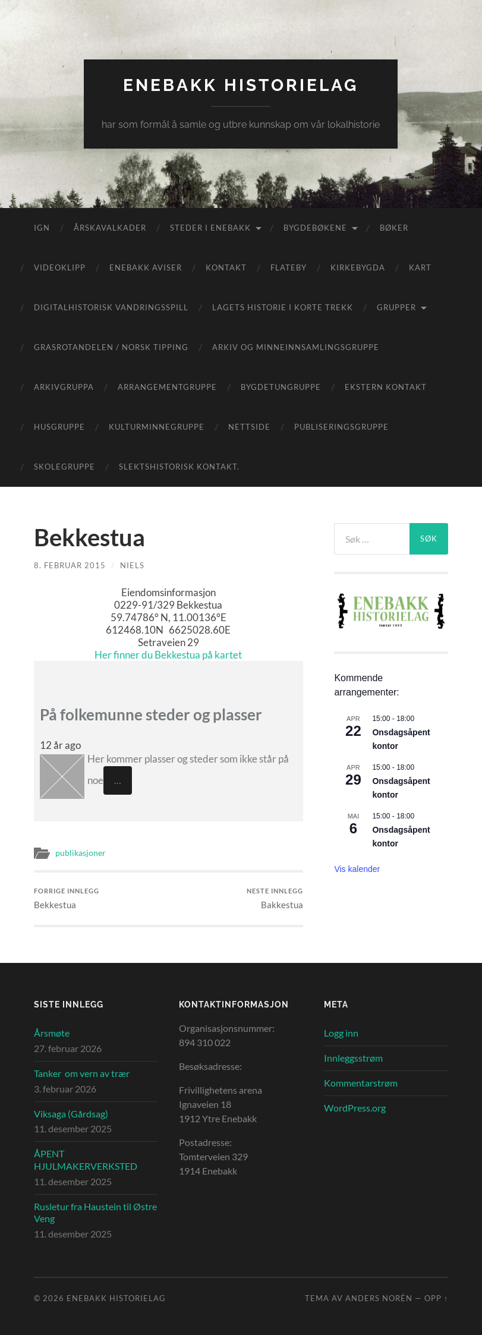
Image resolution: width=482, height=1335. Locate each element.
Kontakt (226, 267)
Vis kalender (357, 869)
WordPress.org (355, 1107)
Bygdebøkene (315, 227)
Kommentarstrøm (361, 1082)
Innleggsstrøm (353, 1057)
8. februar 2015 (70, 565)
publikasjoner (80, 853)
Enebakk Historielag (240, 85)
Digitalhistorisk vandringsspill (111, 307)
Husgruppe (59, 427)
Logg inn (341, 1032)
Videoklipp (60, 267)
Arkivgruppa (64, 387)
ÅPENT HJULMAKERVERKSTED (85, 1160)
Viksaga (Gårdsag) (71, 1113)
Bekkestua (66, 898)
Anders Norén (378, 1298)
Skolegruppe (64, 466)
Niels (132, 565)
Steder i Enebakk (210, 227)
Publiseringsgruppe (341, 427)
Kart (420, 267)
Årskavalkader (110, 227)
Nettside (249, 427)
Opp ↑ (436, 1298)
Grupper (396, 307)
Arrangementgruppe (167, 387)
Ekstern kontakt (386, 387)
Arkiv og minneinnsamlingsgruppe (295, 347)
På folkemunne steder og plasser (151, 714)
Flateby (288, 267)
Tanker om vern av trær (82, 1073)
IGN (42, 227)
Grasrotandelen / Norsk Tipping (111, 347)
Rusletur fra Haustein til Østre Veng (95, 1212)
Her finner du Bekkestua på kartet (168, 654)
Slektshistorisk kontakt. (179, 466)
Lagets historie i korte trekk (282, 307)
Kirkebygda (357, 267)
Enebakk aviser (145, 267)
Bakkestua (275, 898)
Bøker (394, 227)
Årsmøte (52, 1032)
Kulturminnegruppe (156, 427)
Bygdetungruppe (281, 387)
